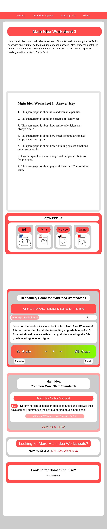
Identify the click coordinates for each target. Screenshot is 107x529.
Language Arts (68, 15)
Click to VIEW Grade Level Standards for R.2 (54, 416)
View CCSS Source (53, 426)
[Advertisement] (53, 73)
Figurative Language (43, 15)
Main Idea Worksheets (64, 450)
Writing (86, 15)
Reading (21, 15)
